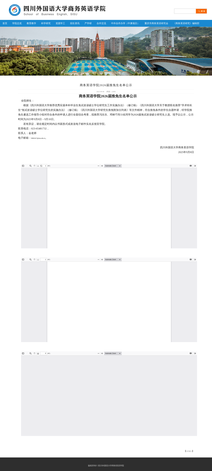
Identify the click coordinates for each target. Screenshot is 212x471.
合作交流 (101, 23)
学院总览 (17, 23)
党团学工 (60, 23)
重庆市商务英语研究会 (156, 23)
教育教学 (31, 23)
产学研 (88, 23)
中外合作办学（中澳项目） (125, 23)
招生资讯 (75, 23)
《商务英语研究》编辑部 (186, 23)
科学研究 (46, 23)
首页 (4, 23)
